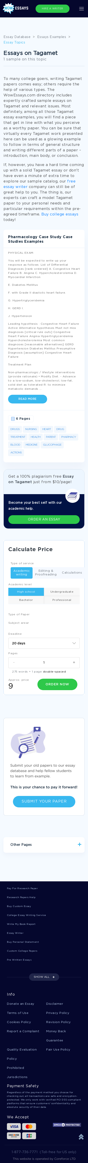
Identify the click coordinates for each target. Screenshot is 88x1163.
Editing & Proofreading (44, 573)
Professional (61, 600)
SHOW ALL (41, 977)
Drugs (15, 429)
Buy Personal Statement (23, 942)
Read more (27, 399)
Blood (15, 445)
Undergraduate (62, 592)
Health (35, 437)
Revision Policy (58, 1022)
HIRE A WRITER (52, 9)
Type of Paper (19, 614)
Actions (16, 452)
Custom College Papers (22, 951)
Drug (60, 429)
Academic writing (20, 573)
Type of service (22, 563)
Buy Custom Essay (19, 906)
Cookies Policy (19, 1022)
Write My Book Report (21, 924)
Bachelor (26, 600)
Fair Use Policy (58, 1050)
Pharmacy (68, 437)
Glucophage (52, 445)
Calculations (70, 573)
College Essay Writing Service (26, 915)
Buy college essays (59, 214)
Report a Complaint (23, 1031)
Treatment (17, 437)
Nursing (31, 429)
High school (26, 592)
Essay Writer (15, 933)
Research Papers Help (21, 897)
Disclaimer (54, 1004)
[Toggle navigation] (81, 8)
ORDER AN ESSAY (44, 519)
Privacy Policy (57, 1013)
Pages (13, 653)
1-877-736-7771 (24, 1152)
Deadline (15, 634)
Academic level (20, 584)
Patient (51, 437)
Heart (46, 429)
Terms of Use (17, 1013)
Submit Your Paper (44, 801)
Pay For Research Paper (22, 889)
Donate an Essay (20, 1004)
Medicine (31, 445)
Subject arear (18, 623)
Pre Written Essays (19, 960)
